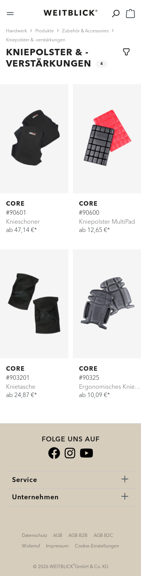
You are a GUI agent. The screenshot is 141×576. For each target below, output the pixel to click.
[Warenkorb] (130, 13)
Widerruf (31, 546)
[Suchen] (115, 13)
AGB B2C (103, 535)
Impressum (57, 546)
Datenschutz (34, 535)
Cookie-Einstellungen (97, 546)
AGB (57, 535)
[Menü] (10, 13)
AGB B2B (78, 535)
